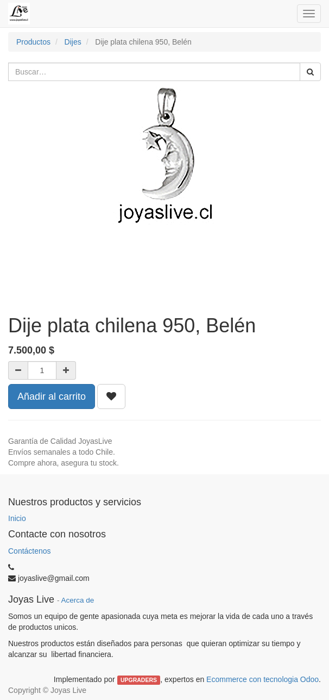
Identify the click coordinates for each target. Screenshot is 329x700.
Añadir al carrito (51, 396)
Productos (33, 42)
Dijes (73, 42)
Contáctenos (29, 551)
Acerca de (77, 600)
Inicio (17, 518)
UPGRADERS (139, 680)
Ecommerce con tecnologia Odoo (262, 679)
